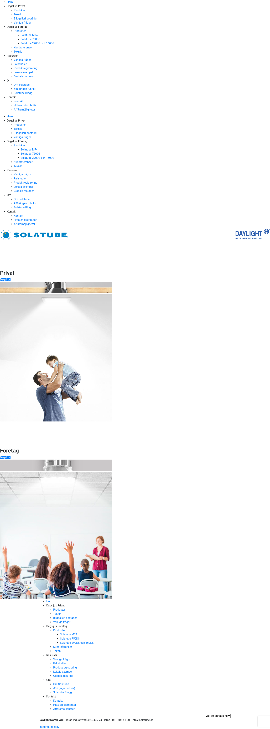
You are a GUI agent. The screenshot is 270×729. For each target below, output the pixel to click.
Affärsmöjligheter (24, 109)
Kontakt (11, 97)
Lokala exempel (23, 72)
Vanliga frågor (22, 22)
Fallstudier (20, 64)
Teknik (18, 14)
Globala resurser (24, 76)
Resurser (12, 55)
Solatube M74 (29, 35)
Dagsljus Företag (17, 26)
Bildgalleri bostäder (25, 18)
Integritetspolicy (49, 726)
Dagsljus (5, 279)
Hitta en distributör (25, 105)
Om (9, 80)
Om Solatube (22, 84)
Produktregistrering (25, 68)
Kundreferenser (23, 47)
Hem (10, 2)
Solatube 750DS (30, 39)
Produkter (20, 10)
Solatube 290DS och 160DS (37, 43)
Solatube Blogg (23, 93)
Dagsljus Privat (16, 6)
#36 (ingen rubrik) (25, 89)
